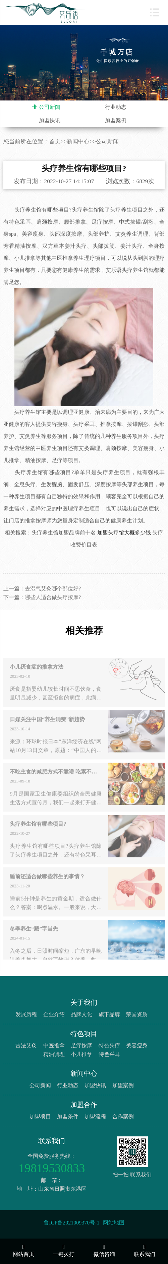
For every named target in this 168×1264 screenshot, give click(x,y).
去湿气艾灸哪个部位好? (53, 600)
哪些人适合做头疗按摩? (53, 608)
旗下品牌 (109, 1014)
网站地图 (113, 1222)
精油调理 (54, 1054)
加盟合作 (83, 1104)
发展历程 (26, 1014)
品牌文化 (81, 1014)
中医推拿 (54, 1045)
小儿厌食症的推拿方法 (36, 679)
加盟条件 (67, 1116)
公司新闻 (49, 107)
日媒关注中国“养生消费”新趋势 (47, 731)
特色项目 (83, 1033)
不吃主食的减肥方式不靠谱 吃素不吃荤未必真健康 (56, 783)
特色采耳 (109, 1054)
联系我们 (51, 1140)
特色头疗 (109, 1045)
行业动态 (115, 107)
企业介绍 (54, 1014)
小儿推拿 (81, 1054)
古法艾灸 (26, 1045)
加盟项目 (40, 1116)
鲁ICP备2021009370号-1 (71, 1222)
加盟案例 (115, 120)
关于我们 (83, 1002)
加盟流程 (95, 1116)
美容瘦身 (137, 1045)
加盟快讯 (49, 120)
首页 (54, 141)
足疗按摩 (81, 1045)
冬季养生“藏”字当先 (34, 940)
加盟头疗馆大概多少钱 (124, 544)
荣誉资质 (137, 1014)
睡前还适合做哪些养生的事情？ (47, 888)
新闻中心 (78, 141)
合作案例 (123, 1116)
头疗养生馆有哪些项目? (38, 836)
